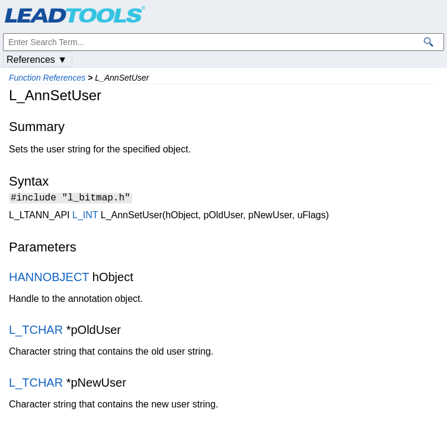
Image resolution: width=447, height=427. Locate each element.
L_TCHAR (36, 331)
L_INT (85, 217)
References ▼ (37, 60)
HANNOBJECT (49, 278)
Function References (47, 77)
